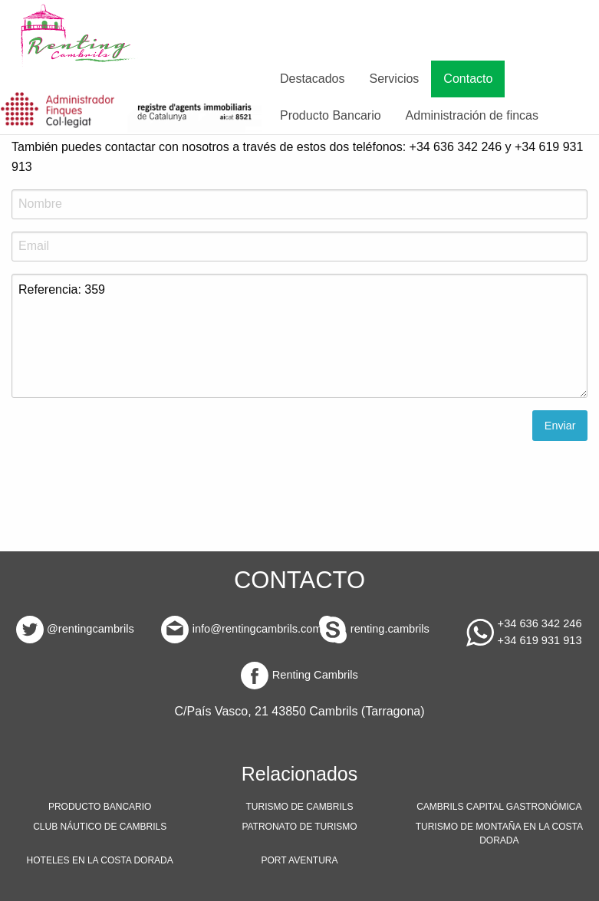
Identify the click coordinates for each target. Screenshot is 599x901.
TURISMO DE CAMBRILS (299, 806)
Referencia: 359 (299, 336)
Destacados (312, 78)
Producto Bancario (330, 115)
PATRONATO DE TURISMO (299, 826)
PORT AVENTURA (299, 860)
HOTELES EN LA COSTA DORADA (100, 860)
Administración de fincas (472, 115)
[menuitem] (79, 36)
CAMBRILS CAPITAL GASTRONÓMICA (498, 806)
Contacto (467, 78)
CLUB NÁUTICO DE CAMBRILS (99, 826)
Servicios (394, 78)
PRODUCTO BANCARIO (99, 806)
